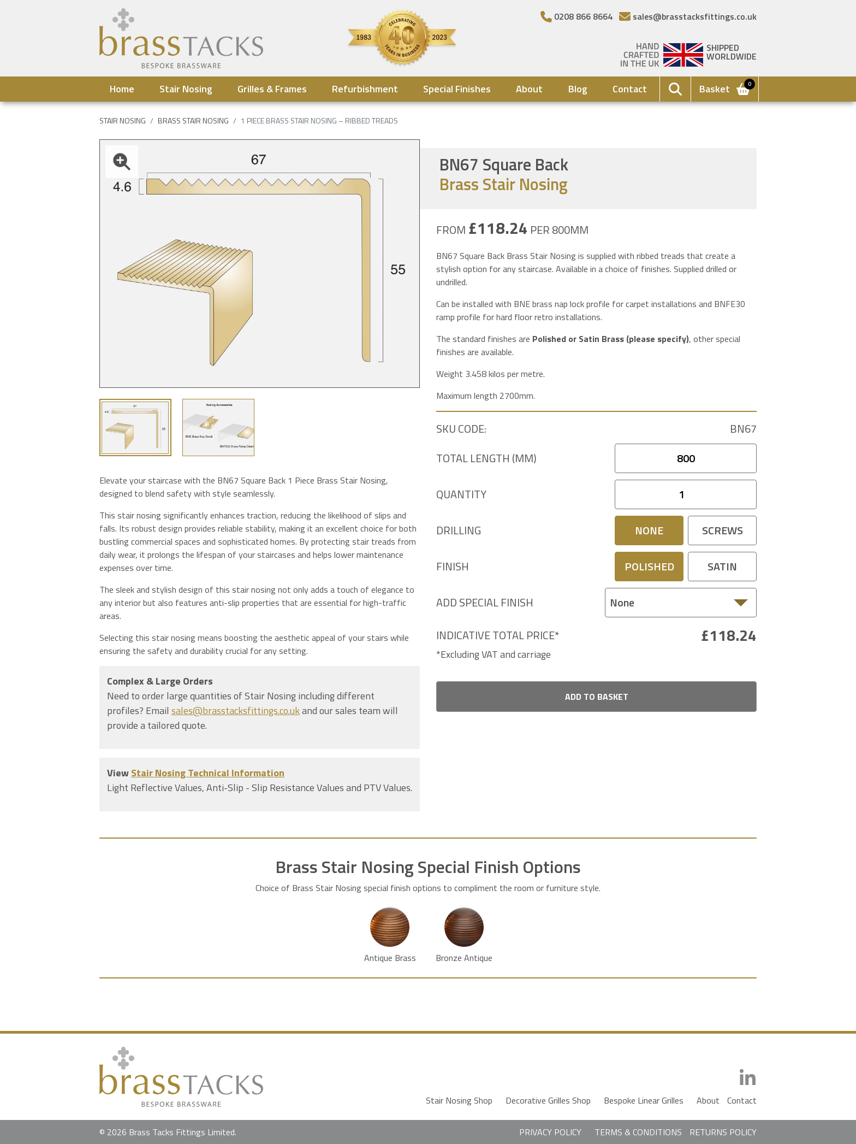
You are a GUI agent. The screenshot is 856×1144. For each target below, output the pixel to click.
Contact (630, 88)
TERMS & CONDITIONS (638, 1132)
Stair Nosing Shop (459, 1100)
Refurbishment (365, 88)
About (529, 88)
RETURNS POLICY (723, 1132)
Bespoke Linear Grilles (643, 1100)
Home (122, 88)
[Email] (688, 16)
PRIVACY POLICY (550, 1132)
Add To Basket (596, 696)
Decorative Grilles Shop (548, 1100)
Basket (725, 88)
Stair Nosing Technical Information (207, 772)
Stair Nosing (185, 88)
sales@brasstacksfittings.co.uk (235, 710)
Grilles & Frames (272, 88)
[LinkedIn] (748, 1078)
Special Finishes (457, 88)
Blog (577, 88)
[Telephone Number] (576, 16)
